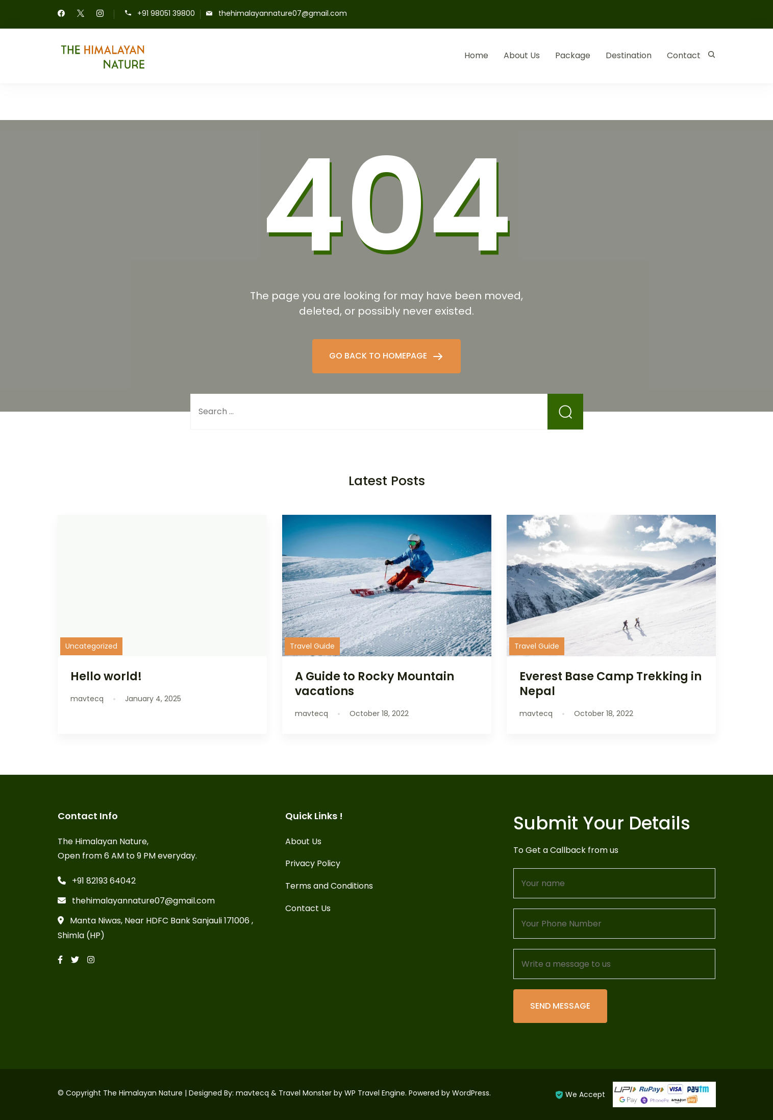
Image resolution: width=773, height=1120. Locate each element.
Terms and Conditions (329, 886)
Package (572, 55)
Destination (629, 55)
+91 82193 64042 (104, 881)
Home (476, 55)
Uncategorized (91, 646)
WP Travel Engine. (375, 1093)
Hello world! (106, 676)
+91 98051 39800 (166, 13)
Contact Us (308, 908)
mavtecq (252, 1093)
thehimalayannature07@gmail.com (282, 13)
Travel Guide (312, 646)
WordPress (470, 1093)
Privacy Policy (312, 863)
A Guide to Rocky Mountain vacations (374, 683)
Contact (684, 55)
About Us (522, 55)
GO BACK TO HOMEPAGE (379, 356)
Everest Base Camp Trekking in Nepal (610, 683)
